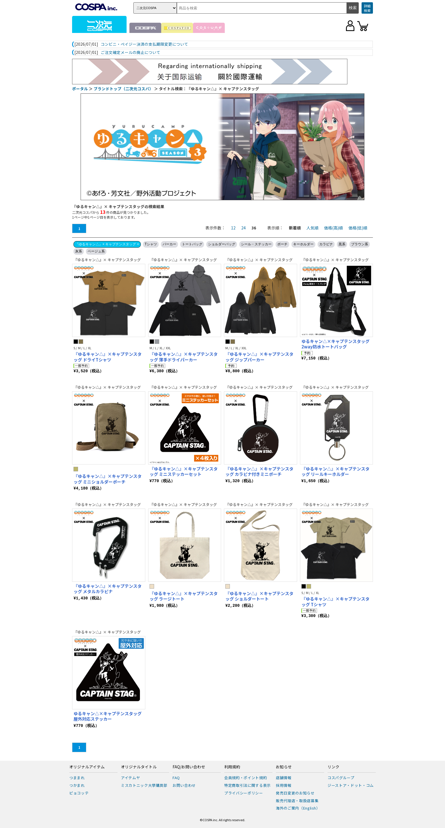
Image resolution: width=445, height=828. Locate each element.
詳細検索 (367, 8)
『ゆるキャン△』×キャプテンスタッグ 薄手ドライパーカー (184, 357)
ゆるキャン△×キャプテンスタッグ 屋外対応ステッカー (108, 716)
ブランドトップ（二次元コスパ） (123, 88)
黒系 (342, 244)
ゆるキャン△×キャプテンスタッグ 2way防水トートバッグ (335, 344)
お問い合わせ (184, 785)
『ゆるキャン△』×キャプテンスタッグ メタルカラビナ (108, 589)
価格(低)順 (358, 228)
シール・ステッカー (256, 244)
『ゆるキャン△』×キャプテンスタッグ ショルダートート (259, 596)
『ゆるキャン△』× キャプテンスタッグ (107, 259)
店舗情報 (283, 777)
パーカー (169, 244)
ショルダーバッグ (221, 244)
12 (233, 228)
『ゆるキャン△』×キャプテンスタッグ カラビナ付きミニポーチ (259, 471)
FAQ (176, 777)
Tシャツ (151, 244)
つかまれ (77, 785)
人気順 (312, 228)
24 (243, 228)
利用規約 (232, 767)
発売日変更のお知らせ (295, 793)
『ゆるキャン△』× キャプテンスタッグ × (107, 244)
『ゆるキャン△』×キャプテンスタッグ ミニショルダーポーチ (108, 479)
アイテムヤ (130, 777)
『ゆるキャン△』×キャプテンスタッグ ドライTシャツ (108, 357)
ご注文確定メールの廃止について (130, 52)
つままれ (77, 777)
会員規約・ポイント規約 (245, 777)
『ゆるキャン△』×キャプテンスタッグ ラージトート (184, 596)
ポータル (80, 88)
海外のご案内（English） (298, 808)
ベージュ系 (96, 251)
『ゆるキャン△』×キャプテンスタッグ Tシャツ (335, 601)
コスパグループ (341, 777)
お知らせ (284, 767)
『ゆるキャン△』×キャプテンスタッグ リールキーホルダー (335, 471)
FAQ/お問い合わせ (189, 767)
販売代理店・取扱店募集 (297, 800)
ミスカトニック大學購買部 (144, 785)
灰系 (78, 251)
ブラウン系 (359, 244)
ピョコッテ (79, 793)
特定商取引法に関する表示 (247, 785)
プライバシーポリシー (243, 793)
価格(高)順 (333, 228)
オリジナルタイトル (139, 767)
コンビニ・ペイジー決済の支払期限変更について (144, 44)
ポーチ (282, 244)
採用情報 (283, 785)
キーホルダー (303, 244)
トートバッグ (192, 244)
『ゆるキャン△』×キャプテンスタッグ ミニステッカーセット (184, 471)
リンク (333, 767)
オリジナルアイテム (87, 767)
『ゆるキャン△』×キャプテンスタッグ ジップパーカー (259, 357)
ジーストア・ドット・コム (351, 785)
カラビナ (326, 244)
